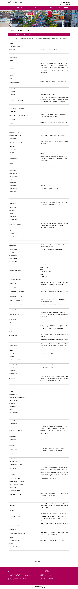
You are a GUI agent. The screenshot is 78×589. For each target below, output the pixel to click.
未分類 (12, 30)
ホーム (9, 30)
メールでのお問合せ (63, 5)
